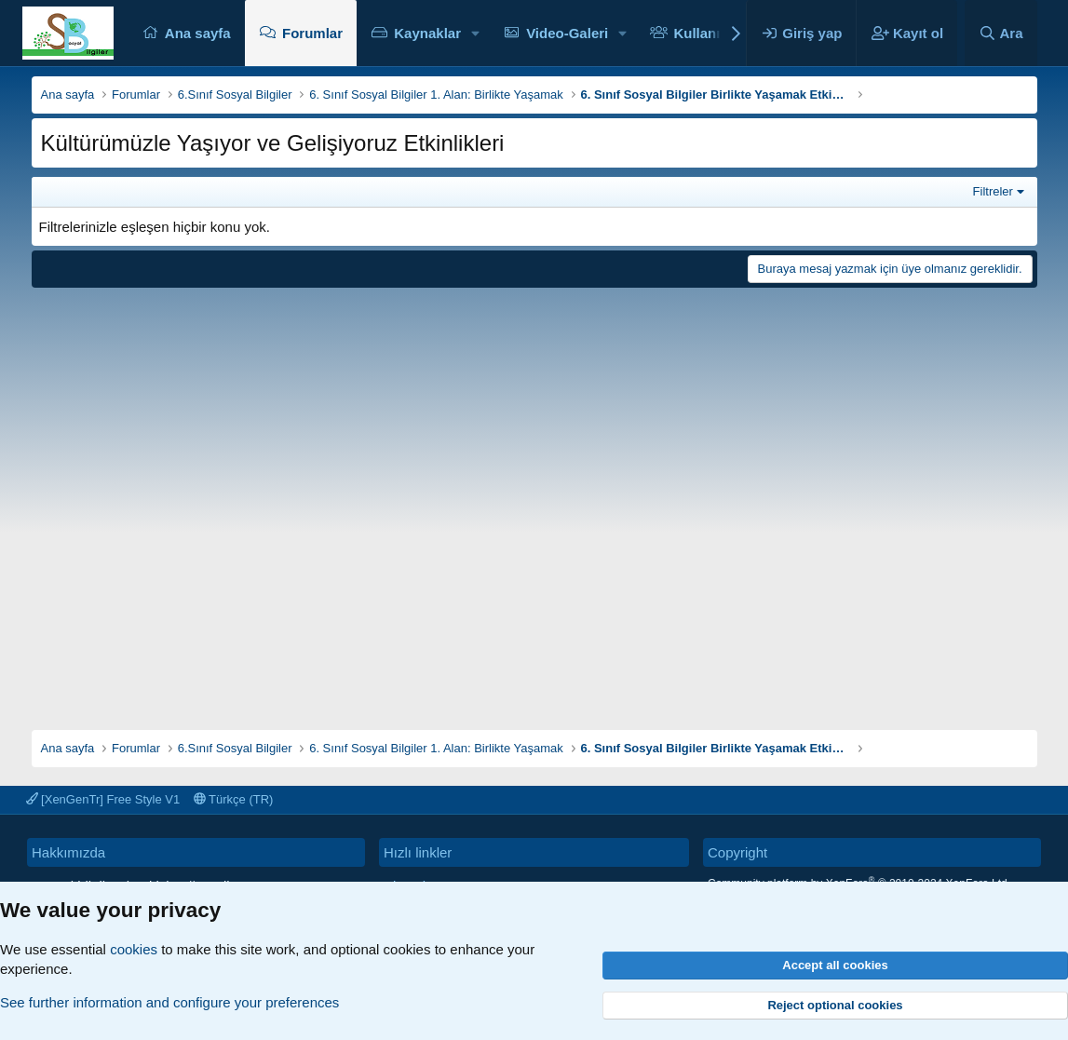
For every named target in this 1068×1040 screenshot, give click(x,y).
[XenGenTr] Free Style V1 (103, 799)
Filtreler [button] (993, 191)
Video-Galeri (567, 33)
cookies (133, 949)
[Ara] (1001, 33)
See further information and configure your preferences (169, 1002)
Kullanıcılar (711, 33)
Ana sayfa (198, 33)
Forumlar (312, 33)
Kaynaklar (427, 33)
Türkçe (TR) (234, 799)
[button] (476, 33)
